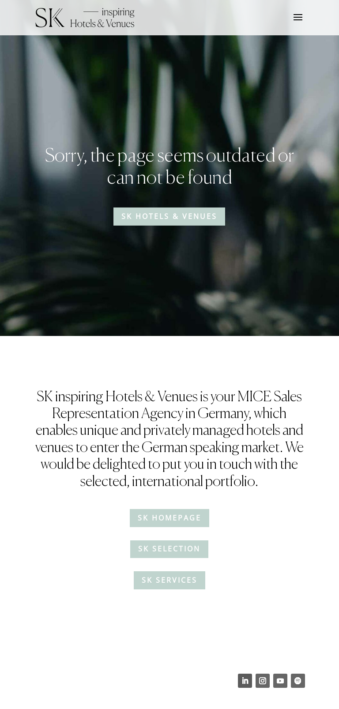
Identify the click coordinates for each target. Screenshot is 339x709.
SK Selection (169, 549)
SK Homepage (169, 518)
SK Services (169, 580)
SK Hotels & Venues (169, 216)
